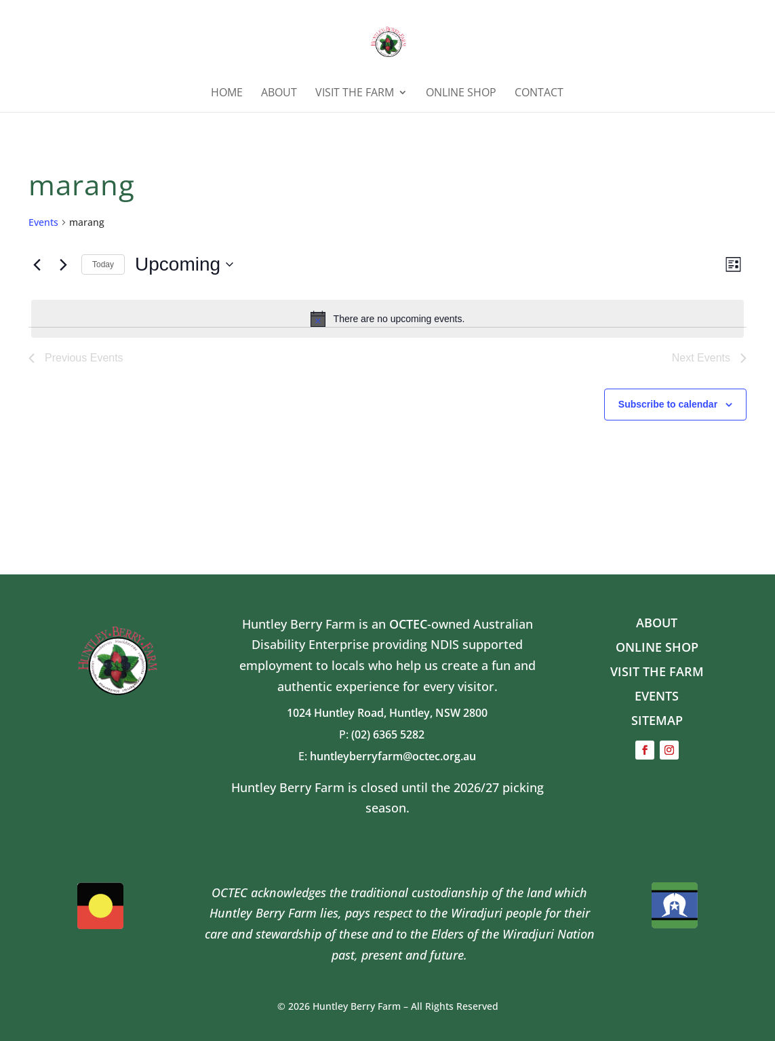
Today (103, 264)
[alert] (387, 319)
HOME (227, 93)
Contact (539, 93)
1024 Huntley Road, (338, 712)
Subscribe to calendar (667, 404)
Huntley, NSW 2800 (438, 712)
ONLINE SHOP (461, 93)
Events (43, 222)
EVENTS (657, 696)
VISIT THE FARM (657, 671)
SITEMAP (657, 720)
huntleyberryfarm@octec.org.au (393, 756)
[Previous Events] (36, 264)
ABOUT (279, 93)
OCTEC (408, 624)
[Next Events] (63, 264)
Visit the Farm (354, 93)
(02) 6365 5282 (393, 734)
